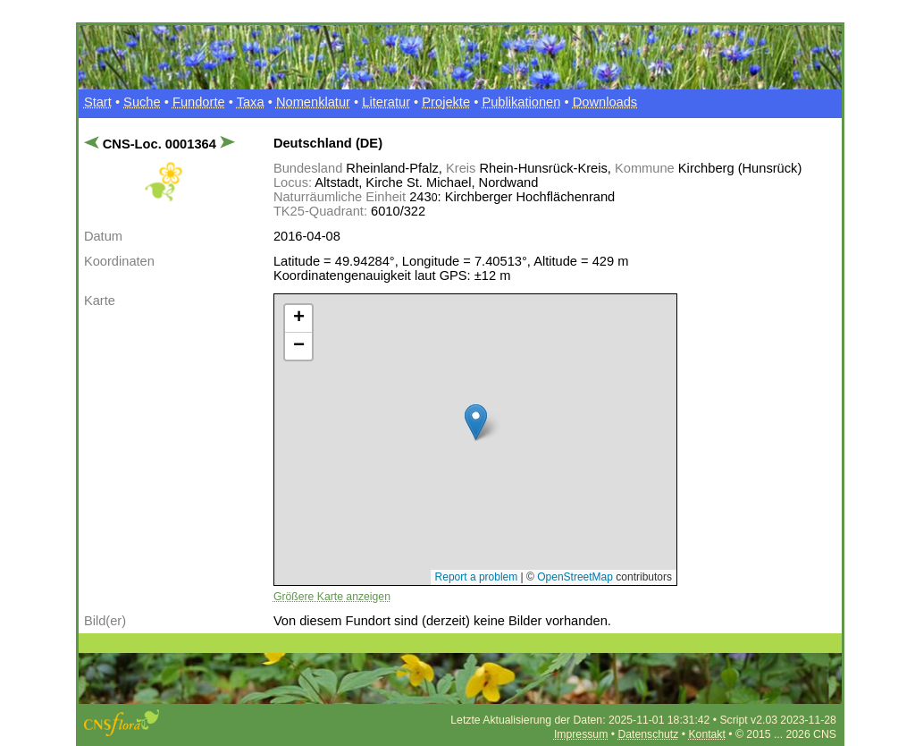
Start (98, 102)
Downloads (605, 102)
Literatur (386, 102)
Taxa (250, 102)
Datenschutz (647, 734)
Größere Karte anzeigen (331, 596)
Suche (142, 102)
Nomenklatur (313, 102)
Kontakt (706, 734)
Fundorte (198, 102)
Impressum (581, 734)
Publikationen (521, 102)
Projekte (446, 102)
